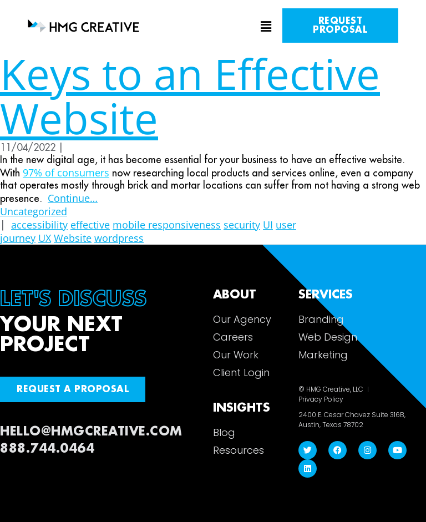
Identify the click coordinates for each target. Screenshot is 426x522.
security (242, 224)
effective (90, 224)
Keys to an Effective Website (190, 95)
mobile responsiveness (167, 224)
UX (44, 238)
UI (268, 224)
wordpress (119, 238)
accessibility (39, 224)
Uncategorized (33, 211)
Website (73, 238)
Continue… (73, 198)
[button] (213, 27)
